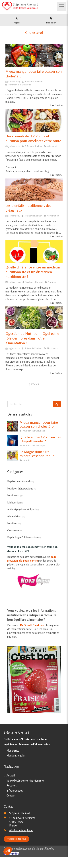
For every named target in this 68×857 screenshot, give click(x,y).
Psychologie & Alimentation (22, 537)
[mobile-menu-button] (61, 6)
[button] (7, 850)
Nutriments (13, 495)
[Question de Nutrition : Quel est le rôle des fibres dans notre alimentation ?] (34, 317)
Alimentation (14, 516)
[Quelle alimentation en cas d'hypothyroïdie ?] (12, 440)
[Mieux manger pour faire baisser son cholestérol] (34, 55)
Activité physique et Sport (21, 509)
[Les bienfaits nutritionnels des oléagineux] (34, 189)
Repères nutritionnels (19, 481)
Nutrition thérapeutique (20, 488)
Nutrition (12, 523)
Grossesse (13, 530)
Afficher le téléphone (21, 830)
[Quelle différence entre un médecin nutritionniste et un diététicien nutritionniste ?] (34, 251)
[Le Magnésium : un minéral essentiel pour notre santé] (12, 455)
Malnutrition (14, 502)
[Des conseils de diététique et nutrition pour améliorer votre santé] (34, 120)
